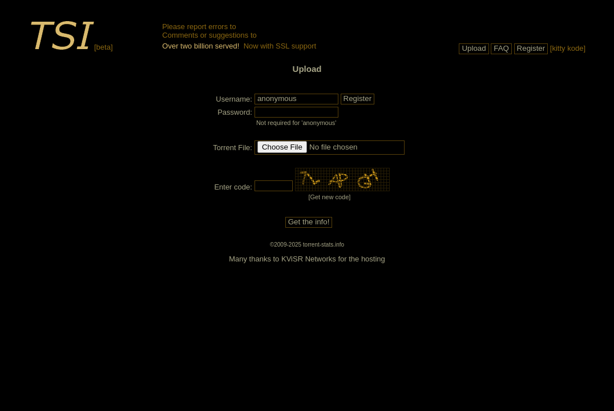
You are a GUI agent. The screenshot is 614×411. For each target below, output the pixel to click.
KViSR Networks (308, 259)
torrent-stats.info (323, 244)
